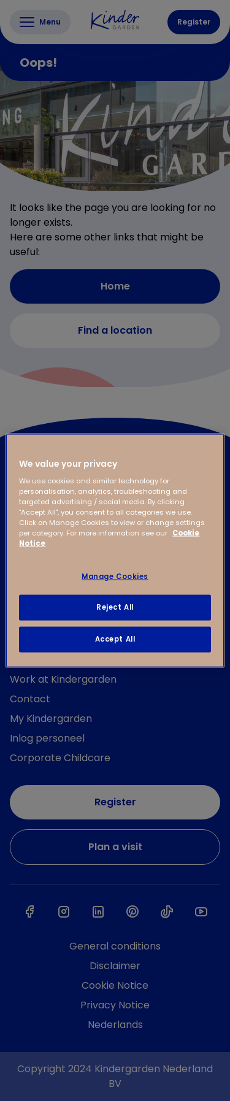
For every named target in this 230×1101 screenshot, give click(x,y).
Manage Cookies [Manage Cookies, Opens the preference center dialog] (115, 576)
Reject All (115, 607)
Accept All (115, 639)
